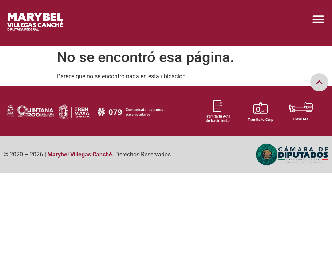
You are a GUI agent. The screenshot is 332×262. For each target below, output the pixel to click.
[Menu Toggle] (318, 19)
